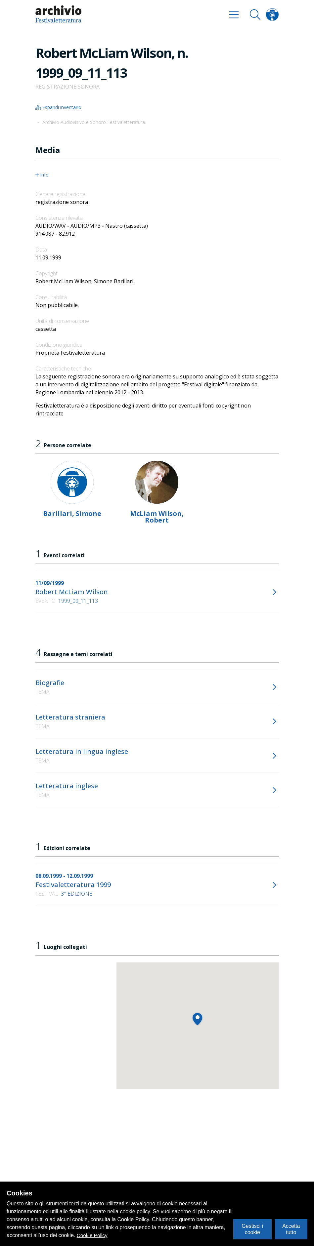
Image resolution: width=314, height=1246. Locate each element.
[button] (197, 1019)
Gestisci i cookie (252, 1229)
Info (42, 174)
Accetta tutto (291, 1229)
